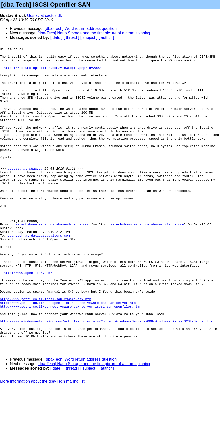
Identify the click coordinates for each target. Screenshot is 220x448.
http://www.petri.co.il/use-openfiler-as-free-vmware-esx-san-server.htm (68, 354)
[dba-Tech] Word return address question (81, 28)
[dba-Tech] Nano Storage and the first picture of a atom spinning (93, 33)
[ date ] (56, 37)
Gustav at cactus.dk (44, 15)
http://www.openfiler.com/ (28, 318)
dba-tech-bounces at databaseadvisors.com (50, 260)
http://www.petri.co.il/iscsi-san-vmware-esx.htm (45, 349)
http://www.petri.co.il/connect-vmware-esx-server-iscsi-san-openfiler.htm (70, 358)
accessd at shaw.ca (25, 193)
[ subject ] (88, 37)
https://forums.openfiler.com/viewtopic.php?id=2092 (52, 72)
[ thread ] (71, 37)
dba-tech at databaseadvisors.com (39, 273)
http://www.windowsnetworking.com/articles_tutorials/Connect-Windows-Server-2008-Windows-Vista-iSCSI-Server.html (107, 376)
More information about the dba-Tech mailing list (42, 442)
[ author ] (106, 37)
